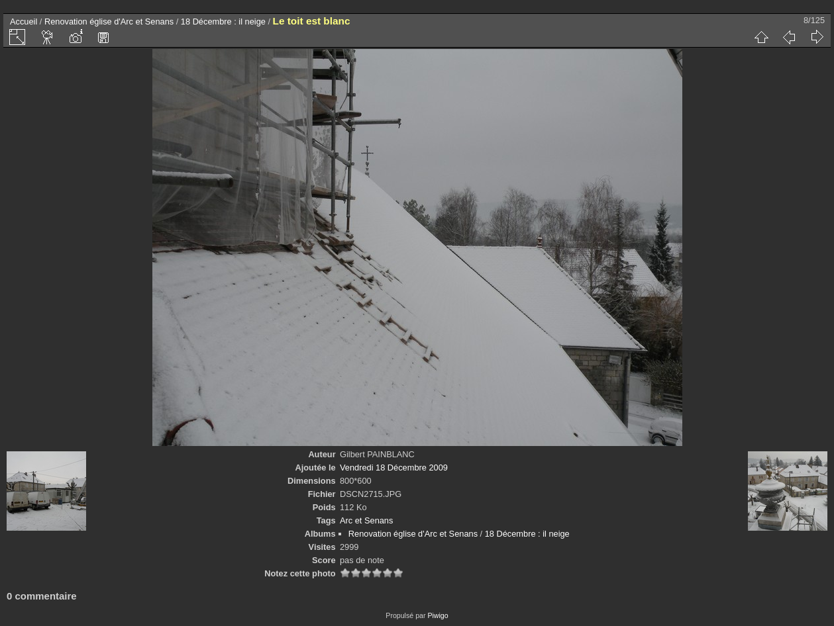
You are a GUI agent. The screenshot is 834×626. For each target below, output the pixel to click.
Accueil (23, 21)
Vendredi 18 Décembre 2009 (394, 467)
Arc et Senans (366, 520)
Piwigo (437, 615)
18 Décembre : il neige (223, 21)
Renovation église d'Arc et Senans (109, 21)
